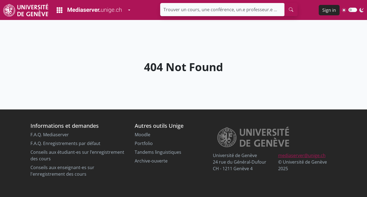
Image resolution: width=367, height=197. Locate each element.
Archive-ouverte (151, 161)
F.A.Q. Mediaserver (49, 135)
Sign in (329, 10)
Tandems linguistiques (158, 152)
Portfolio (144, 143)
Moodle (142, 135)
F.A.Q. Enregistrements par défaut (65, 143)
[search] (291, 9)
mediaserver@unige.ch (302, 155)
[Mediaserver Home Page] (89, 10)
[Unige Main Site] (25, 10)
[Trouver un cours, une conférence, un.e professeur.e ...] (222, 9)
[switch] (352, 10)
